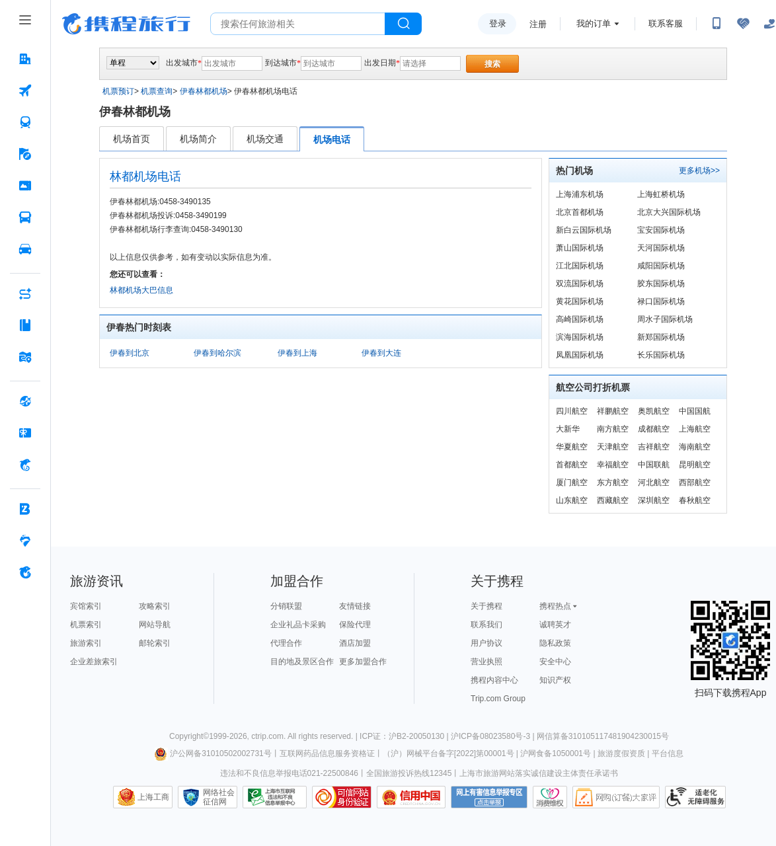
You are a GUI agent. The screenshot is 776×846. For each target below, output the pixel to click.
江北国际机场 (579, 265)
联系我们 (486, 624)
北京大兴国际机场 (669, 212)
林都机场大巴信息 (141, 290)
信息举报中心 (275, 797)
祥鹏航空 (613, 411)
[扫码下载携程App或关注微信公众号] (716, 24)
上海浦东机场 (579, 194)
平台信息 (667, 753)
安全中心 (555, 661)
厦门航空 (572, 482)
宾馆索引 (86, 606)
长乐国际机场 (661, 355)
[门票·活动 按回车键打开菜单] (25, 186)
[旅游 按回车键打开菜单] (25, 154)
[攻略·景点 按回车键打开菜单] (25, 325)
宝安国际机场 (661, 230)
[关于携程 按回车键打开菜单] (25, 572)
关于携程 (486, 606)
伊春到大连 (381, 353)
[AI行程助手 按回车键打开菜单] (25, 293)
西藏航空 (613, 500)
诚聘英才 (555, 624)
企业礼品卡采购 (298, 624)
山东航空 (572, 500)
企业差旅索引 (94, 661)
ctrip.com (267, 736)
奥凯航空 (654, 411)
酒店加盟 (355, 643)
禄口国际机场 (661, 301)
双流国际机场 (579, 283)
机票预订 (118, 91)
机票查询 (157, 91)
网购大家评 (616, 797)
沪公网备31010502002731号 (213, 753)
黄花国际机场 (579, 301)
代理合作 (286, 643)
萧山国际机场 (579, 247)
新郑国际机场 (661, 337)
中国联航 (654, 464)
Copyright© (189, 736)
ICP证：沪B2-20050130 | (405, 736)
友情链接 (355, 606)
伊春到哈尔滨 (217, 353)
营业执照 (486, 661)
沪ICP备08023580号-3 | (494, 736)
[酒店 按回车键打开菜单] (25, 59)
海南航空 (695, 446)
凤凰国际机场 (579, 355)
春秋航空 (695, 500)
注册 (538, 24)
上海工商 (153, 797)
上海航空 (695, 429)
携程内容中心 (494, 680)
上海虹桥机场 (661, 194)
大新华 (568, 429)
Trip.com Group (498, 698)
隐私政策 (555, 643)
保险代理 (355, 624)
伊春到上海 (297, 353)
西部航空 (695, 482)
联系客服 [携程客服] (665, 23)
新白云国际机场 (583, 230)
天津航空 (613, 446)
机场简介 (198, 139)
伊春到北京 (129, 353)
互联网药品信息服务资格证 (327, 753)
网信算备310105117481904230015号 (603, 736)
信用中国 (411, 797)
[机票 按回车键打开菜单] (25, 90)
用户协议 (486, 643)
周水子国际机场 (665, 319)
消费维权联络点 (550, 797)
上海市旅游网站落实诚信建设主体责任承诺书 (538, 773)
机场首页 (131, 139)
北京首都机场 (579, 212)
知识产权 (555, 680)
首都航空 (572, 464)
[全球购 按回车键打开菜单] (25, 401)
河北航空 (654, 482)
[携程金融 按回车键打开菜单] (25, 465)
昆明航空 (695, 464)
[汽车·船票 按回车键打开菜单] (25, 217)
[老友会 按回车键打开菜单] (25, 541)
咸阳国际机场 (661, 265)
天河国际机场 (661, 247)
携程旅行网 (126, 23)
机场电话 (331, 139)
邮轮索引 (155, 643)
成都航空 (654, 429)
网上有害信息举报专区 (489, 797)
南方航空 (613, 429)
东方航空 (613, 482)
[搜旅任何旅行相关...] (298, 24)
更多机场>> (699, 170)
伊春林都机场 (203, 91)
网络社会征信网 (219, 797)
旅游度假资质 (621, 753)
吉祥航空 (654, 446)
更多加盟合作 (363, 661)
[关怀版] (769, 23)
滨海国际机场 (579, 337)
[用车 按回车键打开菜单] (25, 249)
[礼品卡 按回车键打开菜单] (25, 433)
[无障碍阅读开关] (743, 23)
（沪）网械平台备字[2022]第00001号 (448, 753)
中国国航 (695, 411)
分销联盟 (286, 606)
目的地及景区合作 (302, 661)
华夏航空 (572, 446)
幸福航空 (613, 464)
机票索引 (86, 624)
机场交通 (265, 139)
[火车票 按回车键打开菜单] (25, 122)
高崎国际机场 (579, 319)
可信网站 (341, 797)
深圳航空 (654, 500)
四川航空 (572, 411)
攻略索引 (155, 606)
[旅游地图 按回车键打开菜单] (25, 357)
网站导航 (155, 624)
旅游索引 (86, 643)
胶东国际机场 (661, 283)
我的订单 (593, 23)
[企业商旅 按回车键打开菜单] (25, 509)
